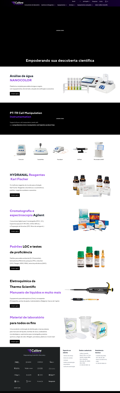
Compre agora (15, 93)
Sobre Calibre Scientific (101, 5)
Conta (101, 1)
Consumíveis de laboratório (32, 5)
